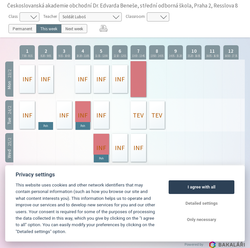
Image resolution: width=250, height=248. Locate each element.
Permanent (22, 29)
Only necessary (201, 219)
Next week (74, 29)
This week (48, 29)
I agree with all (201, 187)
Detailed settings (202, 203)
